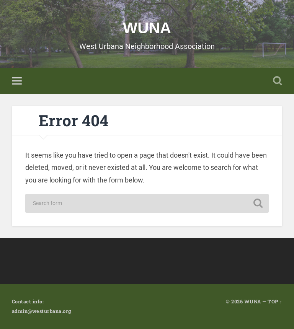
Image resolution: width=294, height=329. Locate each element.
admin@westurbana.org (41, 311)
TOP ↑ (275, 301)
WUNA (147, 28)
